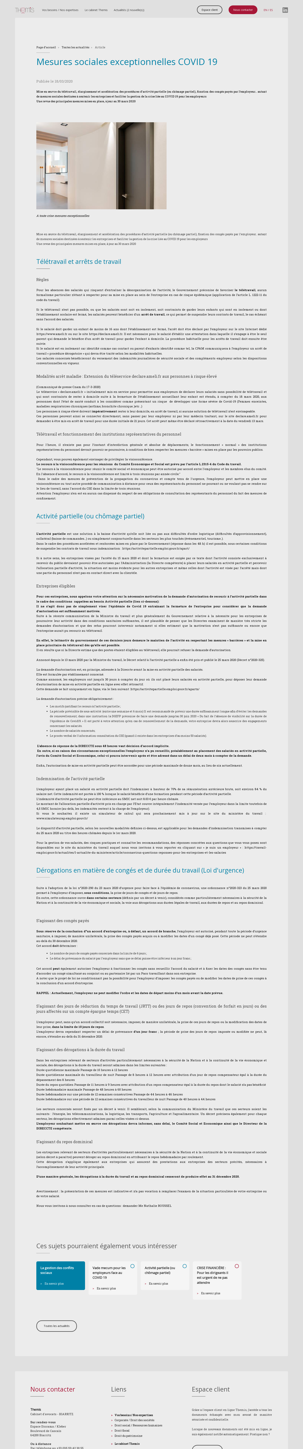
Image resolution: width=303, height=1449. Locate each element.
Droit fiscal (122, 1430)
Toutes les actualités (75, 47)
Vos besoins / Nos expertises (60, 10)
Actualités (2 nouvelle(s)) (129, 10)
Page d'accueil (46, 47)
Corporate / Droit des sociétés (134, 1420)
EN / (267, 10)
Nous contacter (243, 10)
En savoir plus (54, 1283)
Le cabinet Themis (96, 10)
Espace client (210, 10)
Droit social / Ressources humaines (138, 1425)
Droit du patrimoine (128, 1436)
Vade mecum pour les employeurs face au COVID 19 (109, 1273)
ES (271, 10)
